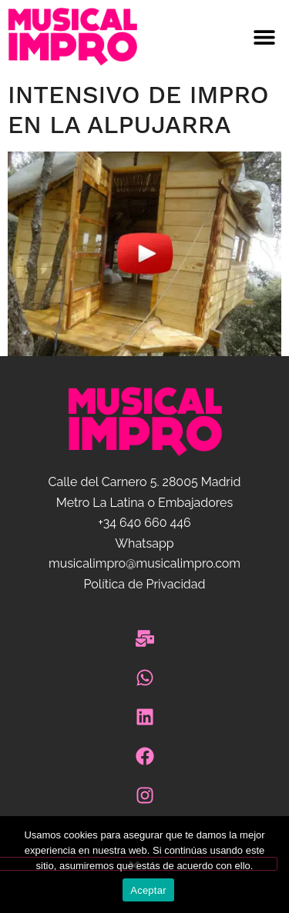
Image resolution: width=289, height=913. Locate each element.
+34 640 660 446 (144, 522)
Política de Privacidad (144, 584)
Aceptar (148, 890)
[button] (217, 37)
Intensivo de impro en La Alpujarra (138, 109)
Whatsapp (144, 543)
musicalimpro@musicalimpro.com (144, 563)
